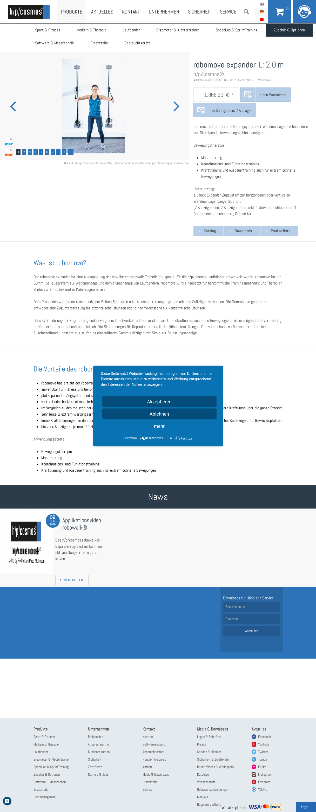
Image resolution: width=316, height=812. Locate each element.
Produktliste (280, 231)
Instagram (265, 774)
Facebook (264, 736)
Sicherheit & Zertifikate (213, 759)
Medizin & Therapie (92, 30)
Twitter (263, 751)
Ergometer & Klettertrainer (178, 30)
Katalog (210, 231)
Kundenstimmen (99, 751)
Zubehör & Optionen (290, 30)
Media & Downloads (156, 774)
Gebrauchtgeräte (138, 43)
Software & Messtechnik (54, 43)
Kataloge (203, 774)
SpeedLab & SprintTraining (237, 30)
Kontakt (131, 11)
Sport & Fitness (47, 30)
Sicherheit (199, 11)
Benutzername (235, 606)
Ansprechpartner (99, 744)
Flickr (262, 766)
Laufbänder (131, 30)
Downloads (243, 231)
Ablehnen (159, 414)
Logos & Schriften (209, 736)
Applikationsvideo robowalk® (81, 523)
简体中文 (261, 19)
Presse (201, 744)
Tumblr (262, 759)
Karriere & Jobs (98, 774)
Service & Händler (209, 751)
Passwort (232, 618)
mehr (159, 426)
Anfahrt (147, 766)
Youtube (263, 744)
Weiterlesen (73, 580)
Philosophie (95, 736)
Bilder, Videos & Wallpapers (215, 766)
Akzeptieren (159, 401)
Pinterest (264, 782)
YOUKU (262, 789)
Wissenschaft (206, 782)
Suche (246, 11)
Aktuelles (102, 11)
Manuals (202, 797)
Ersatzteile (99, 43)
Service (228, 11)
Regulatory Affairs (209, 804)
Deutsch (261, 12)
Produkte (71, 11)
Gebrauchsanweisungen (212, 789)
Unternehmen (164, 11)
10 (70, 152)
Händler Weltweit (154, 759)
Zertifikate (95, 766)
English (261, 4)
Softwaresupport (154, 744)
